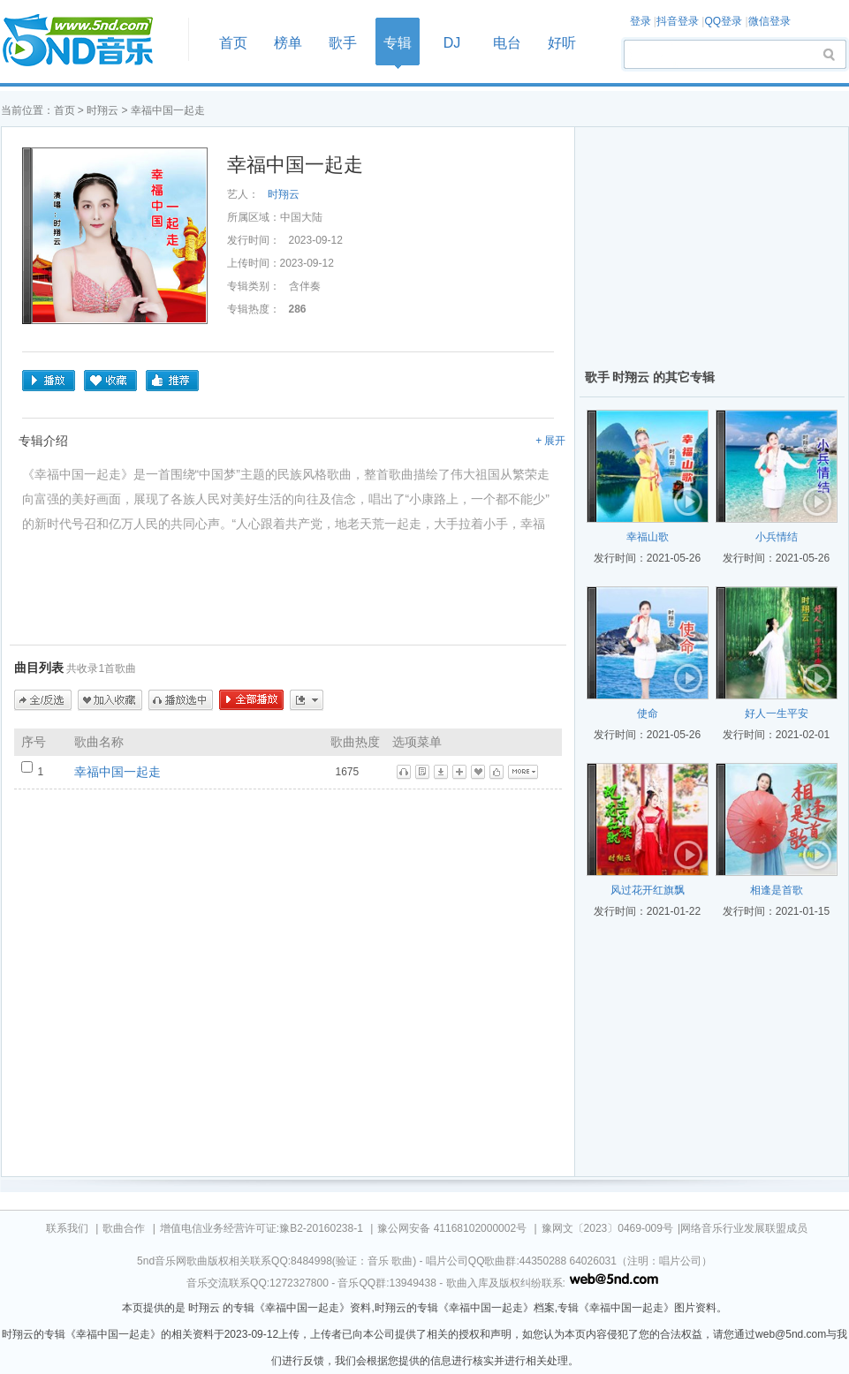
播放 (48, 380)
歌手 (343, 42)
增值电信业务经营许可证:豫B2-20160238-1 (261, 1228)
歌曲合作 (123, 1228)
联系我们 (67, 1228)
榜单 (288, 42)
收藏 (110, 380)
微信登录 (769, 21)
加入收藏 (110, 700)
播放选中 (180, 700)
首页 (89, 41)
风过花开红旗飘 (647, 890)
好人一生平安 (776, 713)
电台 (507, 42)
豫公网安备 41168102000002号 (452, 1228)
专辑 (397, 42)
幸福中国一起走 (117, 772)
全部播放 (251, 700)
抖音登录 (677, 21)
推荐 (172, 380)
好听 (562, 42)
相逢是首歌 (776, 890)
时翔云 (102, 110)
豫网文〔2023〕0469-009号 (607, 1228)
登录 (640, 21)
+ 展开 (550, 440)
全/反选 (43, 700)
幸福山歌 (647, 537)
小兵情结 (776, 537)
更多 (306, 700)
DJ (452, 42)
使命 (647, 713)
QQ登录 (723, 21)
